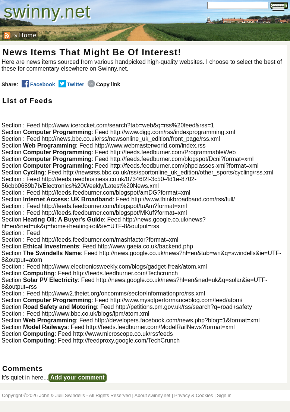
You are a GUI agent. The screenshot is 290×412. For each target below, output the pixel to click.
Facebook (38, 84)
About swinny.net (153, 395)
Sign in (224, 395)
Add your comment (77, 377)
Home (28, 35)
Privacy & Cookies (193, 395)
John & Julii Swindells (62, 395)
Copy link (104, 84)
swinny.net (47, 11)
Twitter (71, 84)
